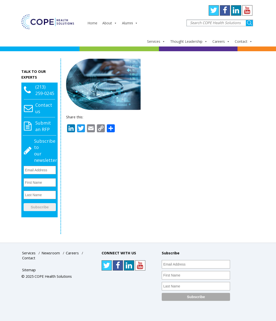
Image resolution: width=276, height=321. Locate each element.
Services (156, 41)
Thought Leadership (188, 41)
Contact (243, 41)
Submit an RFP (43, 126)
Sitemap (29, 270)
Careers (221, 41)
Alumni (130, 23)
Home (92, 23)
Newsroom (50, 253)
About (109, 23)
